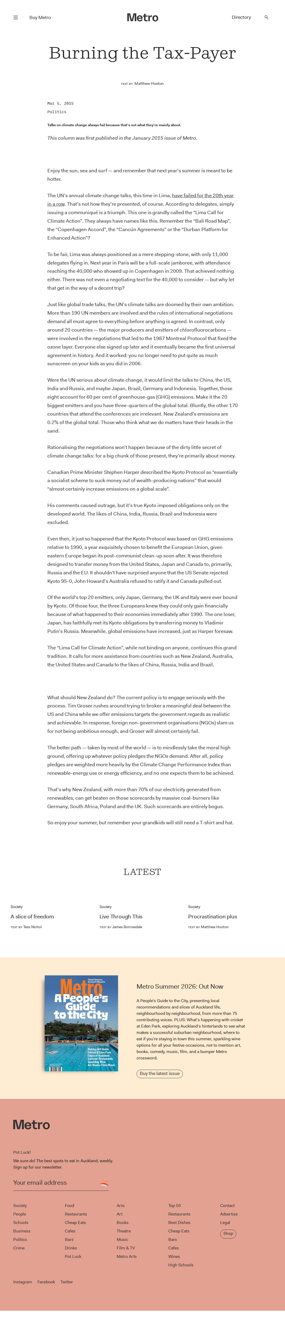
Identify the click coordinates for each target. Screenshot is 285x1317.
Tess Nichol (26, 926)
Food (69, 1205)
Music (122, 1239)
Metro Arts (127, 1256)
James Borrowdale (120, 926)
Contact (227, 1205)
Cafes (70, 1231)
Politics (56, 111)
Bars (69, 1239)
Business (21, 1231)
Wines (174, 1256)
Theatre (124, 1231)
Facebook (46, 1282)
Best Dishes (179, 1222)
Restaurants (76, 1214)
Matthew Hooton (149, 83)
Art (120, 1214)
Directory (241, 17)
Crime (19, 1248)
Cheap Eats (75, 1222)
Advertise (229, 1214)
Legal (225, 1222)
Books (123, 1222)
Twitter (66, 1282)
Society (17, 906)
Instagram (22, 1282)
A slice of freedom (32, 916)
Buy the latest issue (160, 1073)
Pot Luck (73, 1256)
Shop (228, 1233)
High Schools (180, 1265)
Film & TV (126, 1248)
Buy (40, 17)
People (19, 1214)
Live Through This (121, 916)
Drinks (71, 1248)
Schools (20, 1222)
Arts (121, 1205)
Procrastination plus (212, 916)
